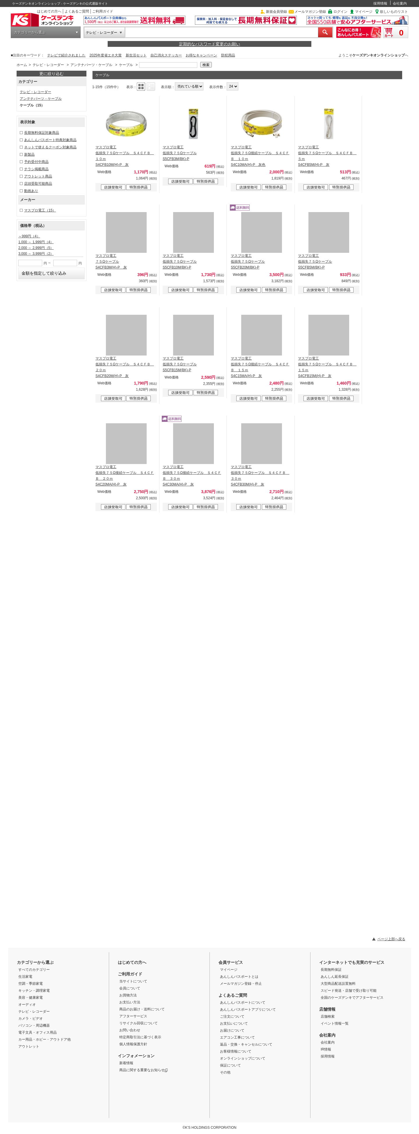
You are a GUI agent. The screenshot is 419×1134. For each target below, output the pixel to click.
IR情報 (326, 1049)
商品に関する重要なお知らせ (143, 1070)
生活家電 (25, 977)
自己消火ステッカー (166, 55)
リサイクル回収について (138, 1023)
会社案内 (400, 3)
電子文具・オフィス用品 (37, 1032)
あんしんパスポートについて (242, 1002)
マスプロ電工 (40, 210)
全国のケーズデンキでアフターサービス (352, 998)
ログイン (340, 12)
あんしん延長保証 (335, 977)
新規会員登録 (276, 12)
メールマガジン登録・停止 (241, 984)
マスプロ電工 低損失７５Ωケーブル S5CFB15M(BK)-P (180, 364)
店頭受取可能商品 (38, 184)
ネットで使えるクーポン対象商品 (50, 147)
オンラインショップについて (242, 1058)
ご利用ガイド (102, 11)
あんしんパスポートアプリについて (248, 1009)
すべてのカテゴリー (34, 970)
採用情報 (380, 3)
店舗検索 (328, 1016)
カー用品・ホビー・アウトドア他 (44, 1039)
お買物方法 (128, 995)
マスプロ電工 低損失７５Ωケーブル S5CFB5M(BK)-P (315, 261)
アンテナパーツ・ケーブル (91, 65)
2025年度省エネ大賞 (106, 55)
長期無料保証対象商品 (41, 133)
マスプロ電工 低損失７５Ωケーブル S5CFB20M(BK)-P (248, 261)
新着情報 (126, 1063)
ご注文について (232, 1016)
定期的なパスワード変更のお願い (209, 44)
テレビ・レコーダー (101, 33)
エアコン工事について (237, 1037)
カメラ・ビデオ (30, 1018)
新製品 (29, 154)
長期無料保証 (331, 970)
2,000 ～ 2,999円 (36, 248)
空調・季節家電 (30, 984)
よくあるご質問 (77, 11)
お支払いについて (234, 1023)
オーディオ (27, 1005)
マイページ (363, 12)
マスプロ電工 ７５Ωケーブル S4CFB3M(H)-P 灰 (111, 261)
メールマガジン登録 (310, 12)
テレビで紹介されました (66, 55)
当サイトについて (133, 981)
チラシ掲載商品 (36, 169)
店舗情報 (327, 1009)
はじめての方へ (49, 11)
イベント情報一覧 (335, 1023)
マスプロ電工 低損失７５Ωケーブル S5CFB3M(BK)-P (180, 153)
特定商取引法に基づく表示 (140, 1037)
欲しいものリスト (394, 12)
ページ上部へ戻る (391, 939)
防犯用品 (228, 55)
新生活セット (136, 55)
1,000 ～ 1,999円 (36, 242)
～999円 (29, 236)
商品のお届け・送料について (142, 1009)
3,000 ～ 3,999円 (36, 254)
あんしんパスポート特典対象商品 (50, 140)
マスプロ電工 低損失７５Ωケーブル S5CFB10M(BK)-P (180, 261)
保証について (230, 1065)
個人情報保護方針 (133, 1044)
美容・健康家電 (30, 998)
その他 (225, 1072)
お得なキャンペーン (201, 55)
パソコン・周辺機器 (34, 1025)
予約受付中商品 (36, 162)
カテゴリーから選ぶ (29, 32)
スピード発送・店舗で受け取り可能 (349, 991)
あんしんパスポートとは (239, 977)
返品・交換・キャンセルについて (246, 1044)
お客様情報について (235, 1051)
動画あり (31, 191)
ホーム (22, 65)
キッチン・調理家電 (34, 991)
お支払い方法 (129, 1002)
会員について (129, 988)
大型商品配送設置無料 (338, 984)
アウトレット (28, 1046)
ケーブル (126, 65)
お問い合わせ (129, 1030)
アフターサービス (133, 1016)
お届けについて (232, 1030)
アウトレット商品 (38, 176)
